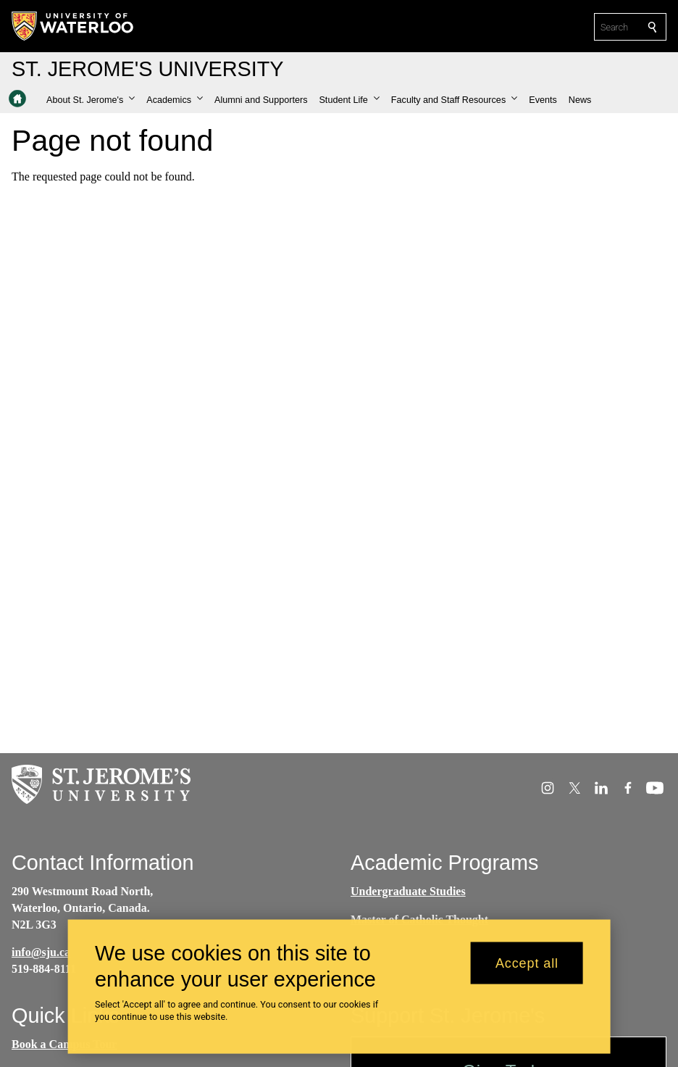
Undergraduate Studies (408, 891)
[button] (91, 100)
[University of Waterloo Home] (73, 26)
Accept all (526, 966)
